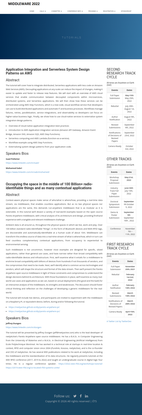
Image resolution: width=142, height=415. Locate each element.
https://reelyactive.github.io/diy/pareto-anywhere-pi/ (34, 307)
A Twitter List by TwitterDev (119, 321)
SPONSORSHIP (126, 11)
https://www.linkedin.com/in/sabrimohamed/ (28, 172)
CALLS (43, 11)
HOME (32, 11)
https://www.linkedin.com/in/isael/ (22, 162)
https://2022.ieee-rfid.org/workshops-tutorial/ (81, 363)
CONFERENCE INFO (75, 11)
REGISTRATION (109, 11)
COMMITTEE (56, 11)
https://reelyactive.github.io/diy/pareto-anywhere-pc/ (34, 311)
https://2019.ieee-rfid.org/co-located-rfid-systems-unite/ (33, 367)
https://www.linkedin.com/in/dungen (23, 327)
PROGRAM (92, 11)
